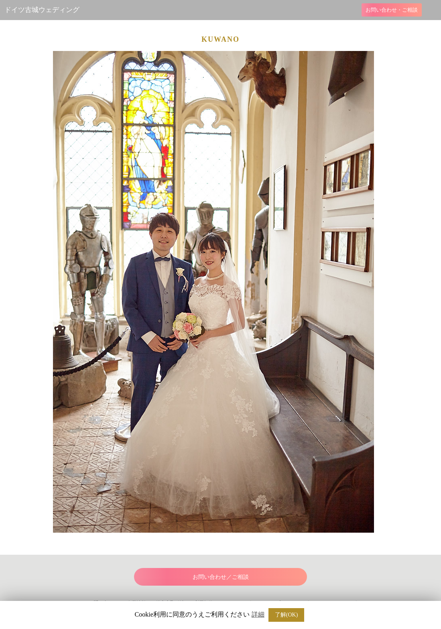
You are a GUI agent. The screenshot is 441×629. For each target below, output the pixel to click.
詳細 (258, 614)
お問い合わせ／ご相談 (221, 577)
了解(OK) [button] (286, 615)
